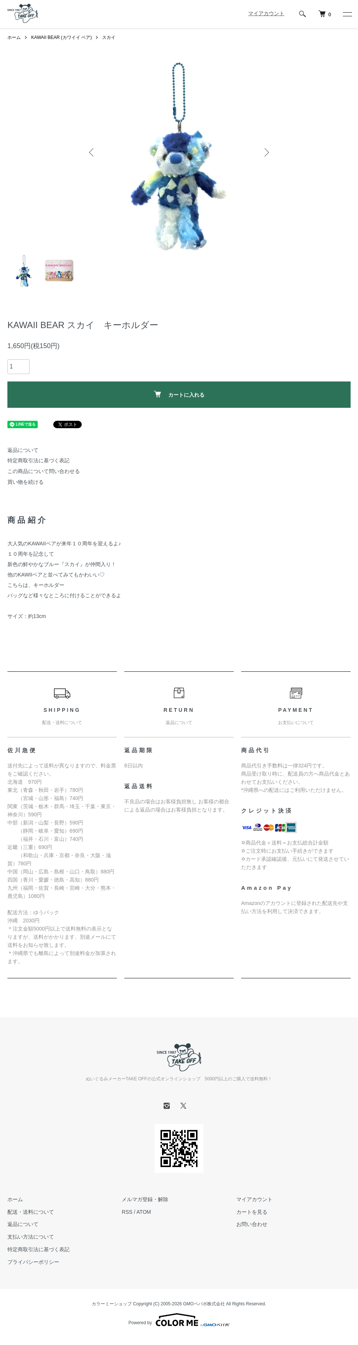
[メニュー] (347, 14)
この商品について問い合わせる (43, 471)
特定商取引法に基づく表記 (38, 460)
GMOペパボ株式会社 (204, 1303)
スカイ (108, 37)
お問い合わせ (251, 1224)
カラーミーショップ (112, 1303)
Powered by (178, 1319)
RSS (127, 1212)
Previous (92, 152)
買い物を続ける (25, 482)
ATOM (143, 1212)
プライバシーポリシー (33, 1262)
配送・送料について (30, 1212)
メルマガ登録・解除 (145, 1199)
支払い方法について (30, 1237)
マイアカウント (266, 13)
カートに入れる (179, 394)
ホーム (14, 37)
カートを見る (251, 1212)
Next (265, 152)
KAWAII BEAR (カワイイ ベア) (61, 37)
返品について (22, 450)
